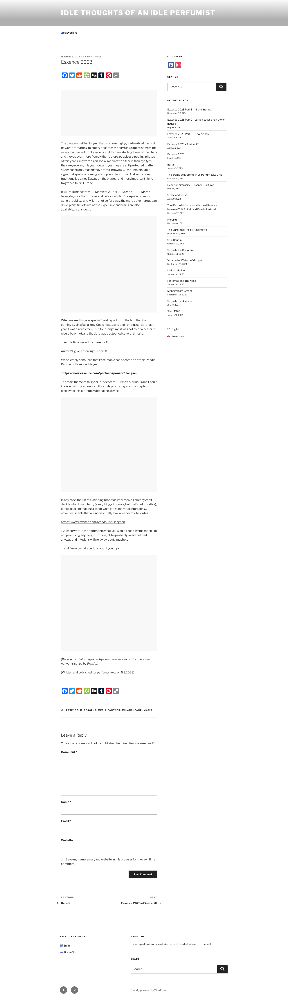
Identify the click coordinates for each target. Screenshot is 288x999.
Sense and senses (177, 195)
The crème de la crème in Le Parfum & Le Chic (194, 174)
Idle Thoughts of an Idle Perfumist (138, 13)
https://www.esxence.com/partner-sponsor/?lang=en (99, 373)
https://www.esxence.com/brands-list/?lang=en (93, 522)
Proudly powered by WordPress (149, 990)
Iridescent (88, 710)
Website (67, 840)
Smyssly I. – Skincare (179, 301)
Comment (69, 752)
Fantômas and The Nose (181, 280)
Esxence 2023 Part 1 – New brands (188, 133)
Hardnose (94, 56)
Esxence (72, 710)
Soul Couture (175, 239)
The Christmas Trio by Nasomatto (187, 229)
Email (66, 821)
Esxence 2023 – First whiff (183, 144)
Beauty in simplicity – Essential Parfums (190, 184)
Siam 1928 (173, 311)
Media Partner (109, 710)
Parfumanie (144, 710)
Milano (127, 710)
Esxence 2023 (175, 154)
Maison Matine (176, 270)
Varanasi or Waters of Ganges (184, 260)
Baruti (170, 164)
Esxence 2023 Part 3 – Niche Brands (189, 109)
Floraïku (172, 219)
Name (66, 802)
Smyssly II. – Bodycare (180, 250)
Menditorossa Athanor (180, 290)
